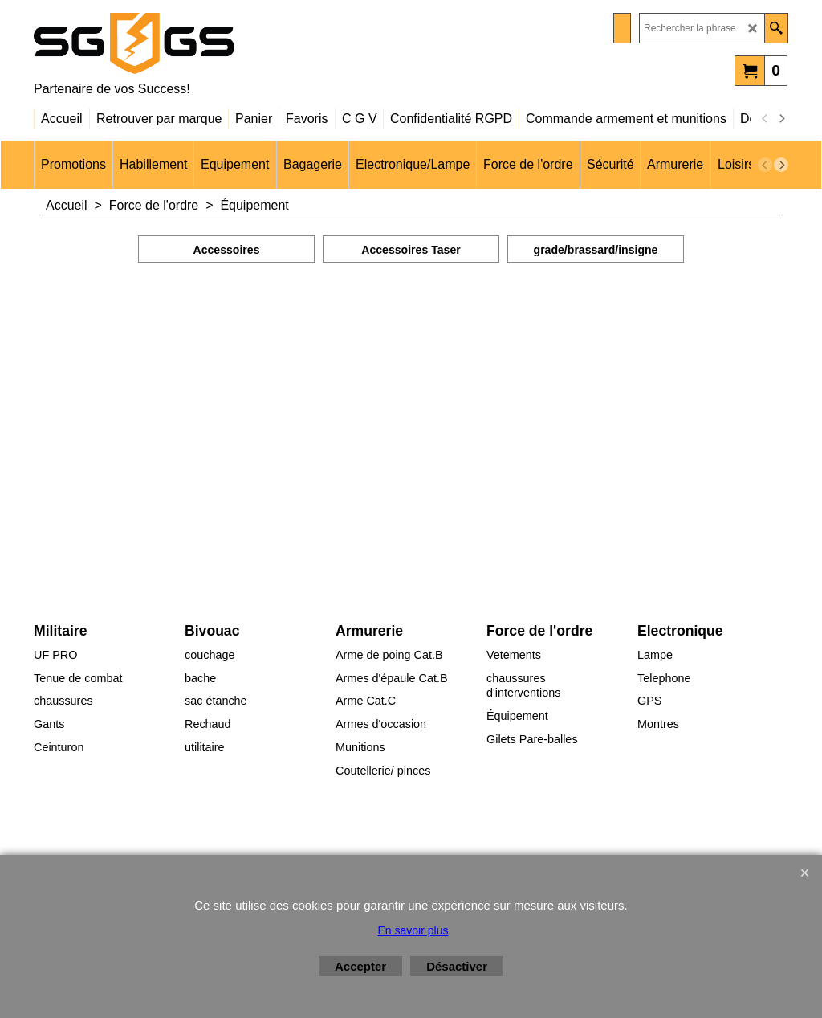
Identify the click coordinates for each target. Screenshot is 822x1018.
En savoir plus (413, 930)
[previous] (765, 119)
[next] (781, 119)
